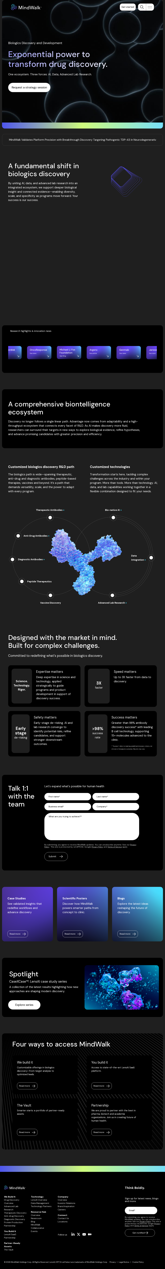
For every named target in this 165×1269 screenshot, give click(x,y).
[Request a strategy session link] (29, 87)
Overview (35, 1215)
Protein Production (13, 1222)
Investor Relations (66, 1203)
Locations (63, 1221)
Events (34, 1231)
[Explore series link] (24, 1004)
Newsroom (36, 1218)
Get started (127, 6)
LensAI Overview (39, 1199)
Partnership (10, 1225)
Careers (62, 1209)
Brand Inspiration (66, 1206)
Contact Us (63, 1218)
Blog (33, 1221)
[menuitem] (114, 1262)
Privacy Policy (97, 847)
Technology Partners (41, 1206)
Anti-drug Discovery (14, 1216)
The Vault (8, 1249)
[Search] (142, 7)
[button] (149, 7)
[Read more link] (17, 933)
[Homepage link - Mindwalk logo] (15, 1188)
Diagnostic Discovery (14, 1219)
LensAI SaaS (10, 1234)
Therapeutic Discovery (15, 1212)
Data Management (40, 1203)
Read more (24, 1085)
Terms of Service (115, 847)
